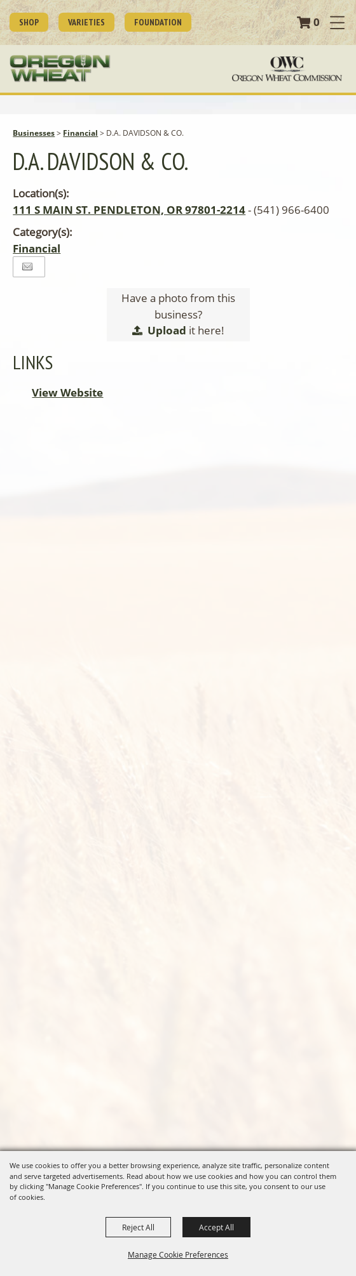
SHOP (29, 22)
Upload (166, 330)
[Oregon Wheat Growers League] (60, 68)
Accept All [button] (216, 1227)
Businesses (34, 133)
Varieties (86, 22)
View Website (67, 392)
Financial (80, 133)
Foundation (158, 22)
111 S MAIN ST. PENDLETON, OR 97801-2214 (129, 209)
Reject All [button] (138, 1227)
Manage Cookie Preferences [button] (178, 1254)
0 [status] (316, 22)
